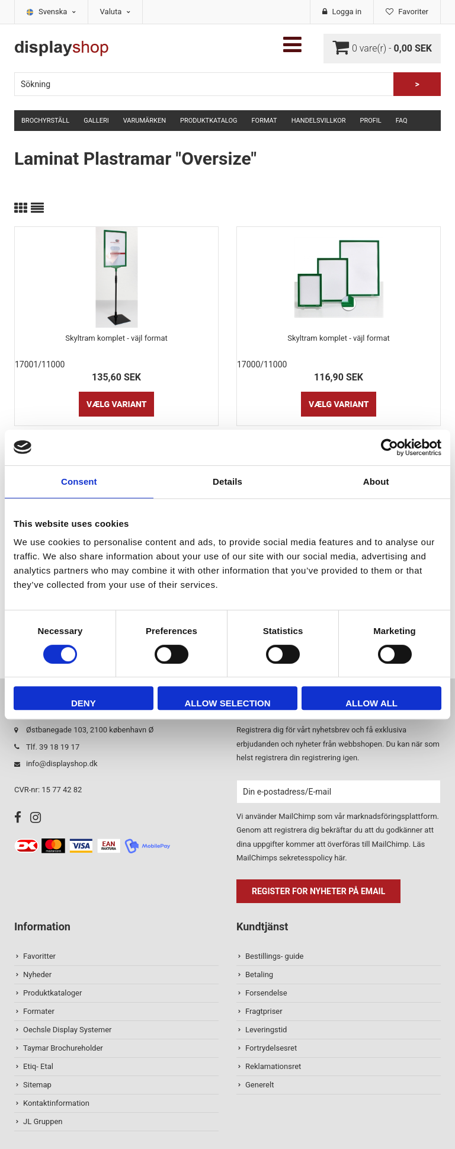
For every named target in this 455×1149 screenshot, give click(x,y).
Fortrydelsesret (271, 1048)
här (339, 857)
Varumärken (144, 120)
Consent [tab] (79, 481)
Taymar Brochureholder (63, 1048)
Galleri (96, 120)
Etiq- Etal (38, 1066)
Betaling (259, 974)
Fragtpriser (264, 1011)
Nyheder (37, 974)
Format (264, 120)
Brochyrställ (45, 120)
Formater (39, 1011)
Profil (371, 120)
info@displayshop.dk (62, 763)
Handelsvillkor (318, 120)
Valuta (115, 11)
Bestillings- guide (274, 956)
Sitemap (37, 1084)
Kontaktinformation (56, 1103)
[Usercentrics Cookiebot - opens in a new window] (389, 447)
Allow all (371, 703)
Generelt (259, 1084)
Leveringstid (266, 1029)
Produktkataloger (52, 992)
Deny (83, 703)
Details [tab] (227, 481)
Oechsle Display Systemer (67, 1029)
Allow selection (227, 703)
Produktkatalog (208, 120)
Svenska (57, 11)
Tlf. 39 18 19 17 (52, 746)
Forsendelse (266, 992)
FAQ (402, 120)
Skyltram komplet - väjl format (116, 338)
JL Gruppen (43, 1121)
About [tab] (376, 481)
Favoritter (39, 956)
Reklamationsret (273, 1066)
